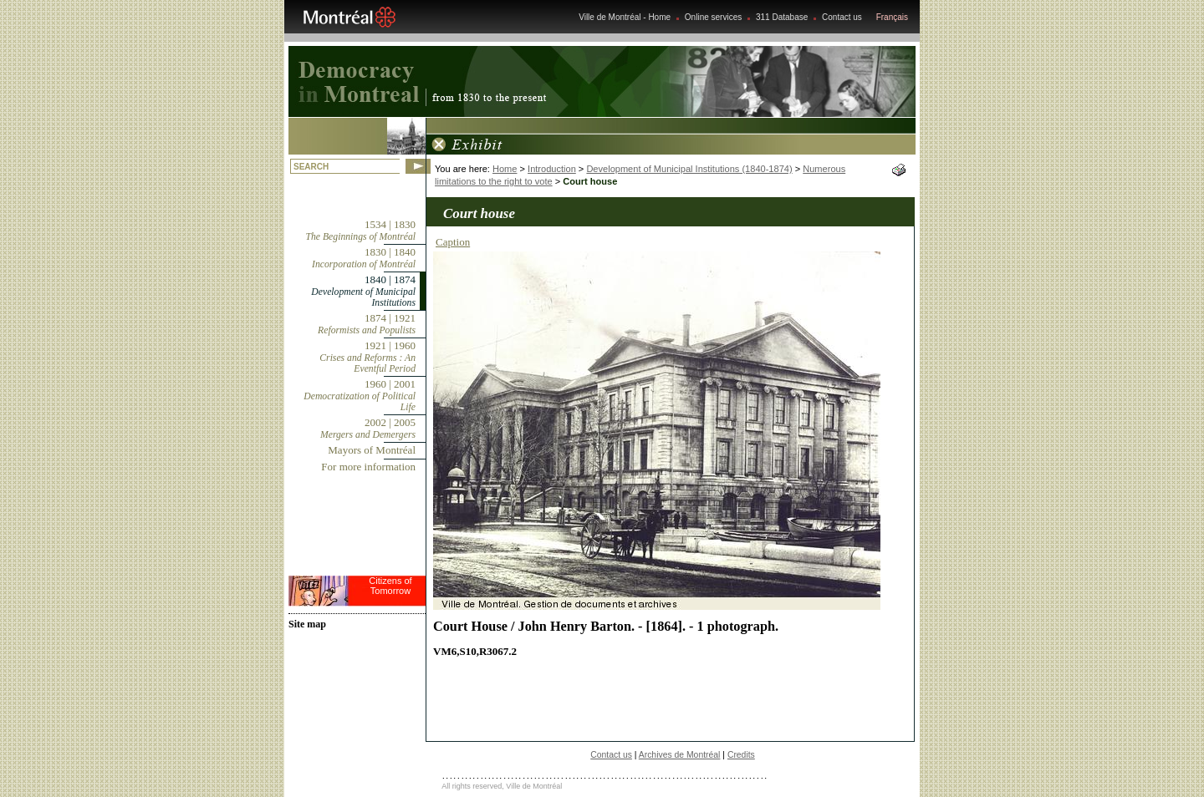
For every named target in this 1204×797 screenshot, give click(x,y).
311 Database (782, 17)
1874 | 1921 (367, 324)
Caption (453, 242)
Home (504, 169)
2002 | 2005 (368, 428)
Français (892, 17)
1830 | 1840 (364, 258)
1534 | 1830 (361, 230)
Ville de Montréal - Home (625, 17)
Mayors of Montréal (372, 450)
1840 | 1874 (363, 290)
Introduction (552, 169)
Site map (307, 624)
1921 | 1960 (367, 356)
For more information (368, 466)
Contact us (842, 17)
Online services (713, 17)
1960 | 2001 (360, 395)
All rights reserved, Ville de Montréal (501, 786)
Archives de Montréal (680, 754)
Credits (741, 754)
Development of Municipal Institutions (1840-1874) (689, 169)
